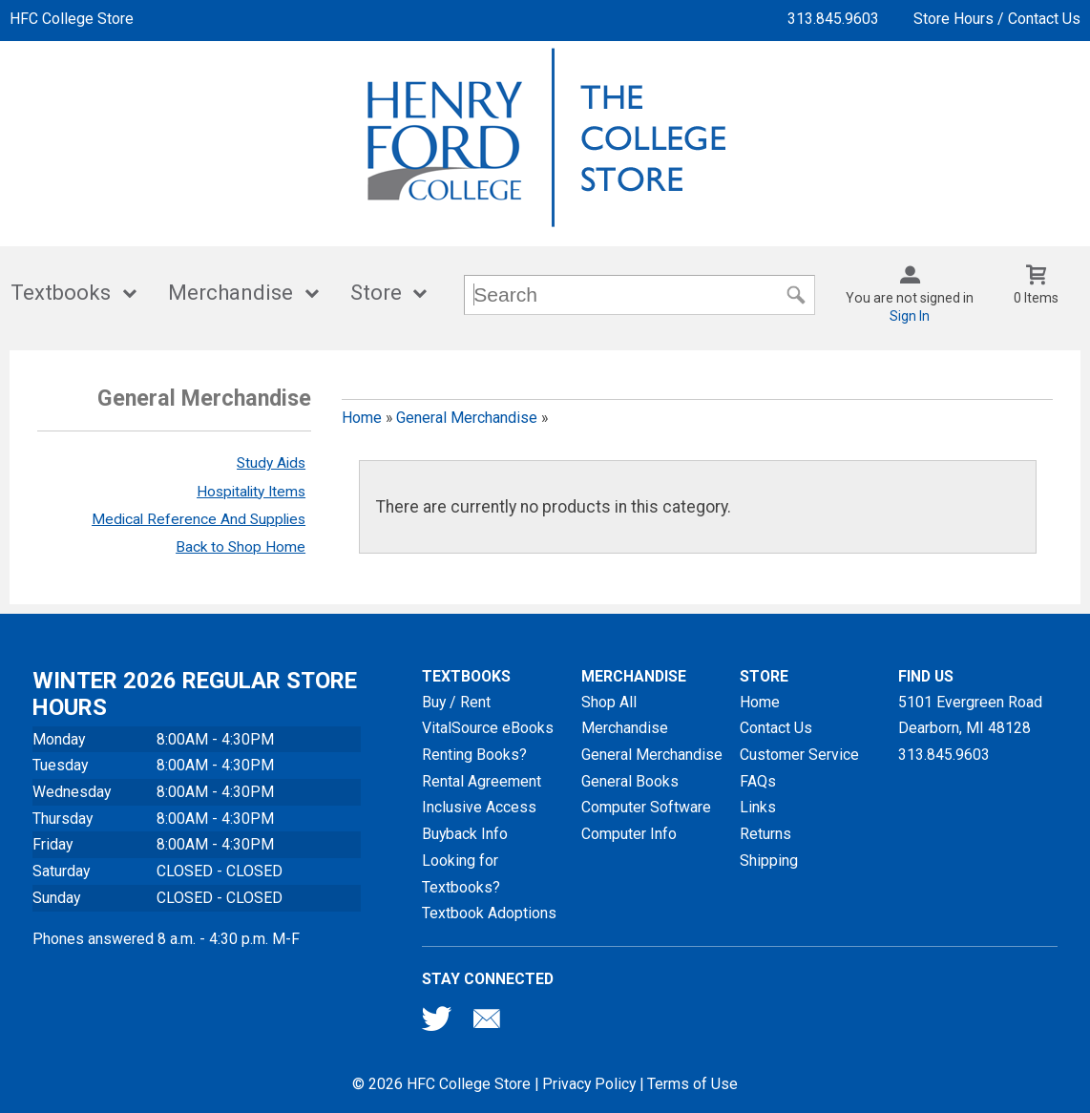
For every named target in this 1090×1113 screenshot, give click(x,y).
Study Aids (271, 463)
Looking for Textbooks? (461, 873)
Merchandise (230, 292)
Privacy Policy (589, 1084)
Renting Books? (474, 755)
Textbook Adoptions (489, 913)
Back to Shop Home (240, 547)
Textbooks (60, 292)
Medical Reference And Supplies (198, 519)
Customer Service (799, 755)
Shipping (769, 860)
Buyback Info (465, 834)
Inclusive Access (479, 807)
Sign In (910, 316)
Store (376, 292)
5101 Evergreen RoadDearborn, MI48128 (970, 715)
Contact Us (776, 728)
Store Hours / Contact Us (996, 19)
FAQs (758, 781)
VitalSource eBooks (488, 728)
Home (362, 418)
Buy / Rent (456, 702)
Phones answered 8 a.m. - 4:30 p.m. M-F (166, 939)
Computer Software (646, 807)
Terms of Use (692, 1084)
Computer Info (629, 834)
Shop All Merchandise (624, 715)
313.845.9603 (833, 19)
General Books (630, 781)
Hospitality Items (251, 491)
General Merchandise (466, 418)
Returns (765, 834)
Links (758, 807)
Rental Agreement (481, 781)
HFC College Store (72, 19)
